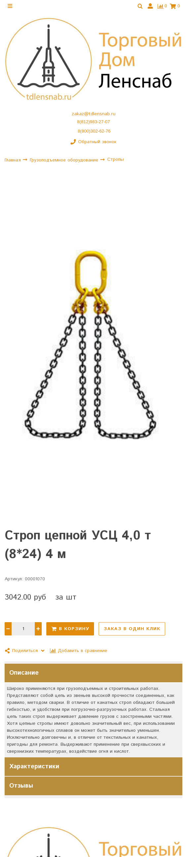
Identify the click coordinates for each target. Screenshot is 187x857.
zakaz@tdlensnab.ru (94, 114)
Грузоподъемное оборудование (65, 160)
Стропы (115, 159)
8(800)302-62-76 (94, 131)
